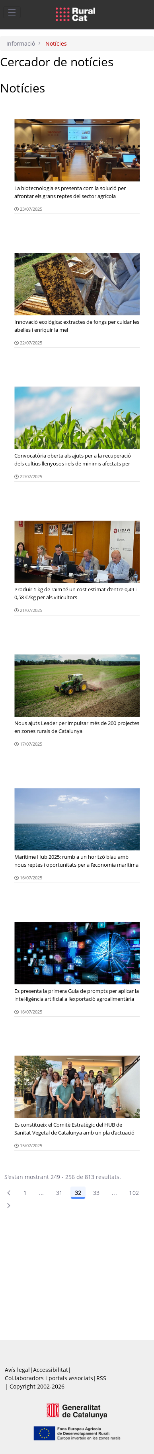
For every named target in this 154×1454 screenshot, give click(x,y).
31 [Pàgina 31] (59, 1192)
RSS (101, 1378)
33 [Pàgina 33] (96, 1192)
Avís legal (17, 1369)
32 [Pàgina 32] (78, 1192)
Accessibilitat (50, 1369)
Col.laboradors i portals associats (49, 1378)
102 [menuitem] (134, 1192)
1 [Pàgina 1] (25, 1192)
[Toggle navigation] (12, 12)
